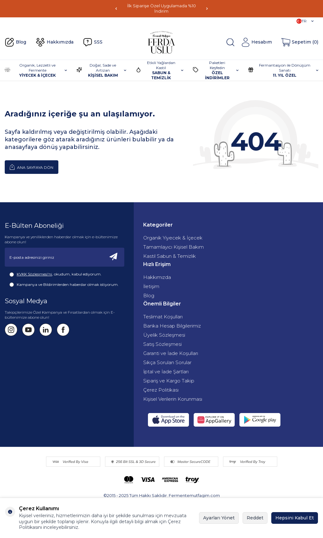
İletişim (151, 286)
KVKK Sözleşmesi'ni (34, 274)
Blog (15, 42)
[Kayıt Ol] (114, 257)
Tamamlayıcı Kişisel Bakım (173, 247)
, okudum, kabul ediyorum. (55, 274)
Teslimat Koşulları (163, 317)
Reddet (255, 518)
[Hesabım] (256, 42)
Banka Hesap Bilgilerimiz (172, 326)
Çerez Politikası (161, 390)
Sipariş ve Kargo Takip (168, 381)
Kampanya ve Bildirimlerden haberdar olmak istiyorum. (64, 284)
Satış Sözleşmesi (162, 344)
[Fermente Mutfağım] (161, 42)
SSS (93, 42)
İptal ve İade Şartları (166, 372)
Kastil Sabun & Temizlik (169, 256)
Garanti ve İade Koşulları (170, 353)
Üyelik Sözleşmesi (164, 335)
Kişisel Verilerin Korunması (172, 399)
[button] (116, 9)
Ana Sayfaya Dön (31, 166)
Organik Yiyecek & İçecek (173, 238)
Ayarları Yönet (219, 518)
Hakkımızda (54, 42)
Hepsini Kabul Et (294, 518)
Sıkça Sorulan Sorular (167, 362)
